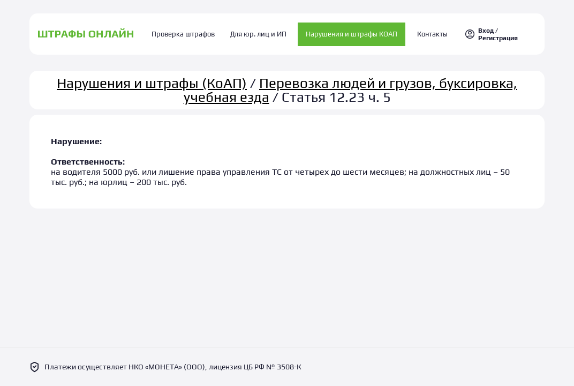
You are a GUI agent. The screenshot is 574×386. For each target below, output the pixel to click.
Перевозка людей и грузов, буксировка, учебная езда (351, 85)
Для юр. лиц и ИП (258, 32)
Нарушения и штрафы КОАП (348, 32)
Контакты (425, 32)
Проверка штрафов (190, 32)
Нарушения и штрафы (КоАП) (152, 78)
